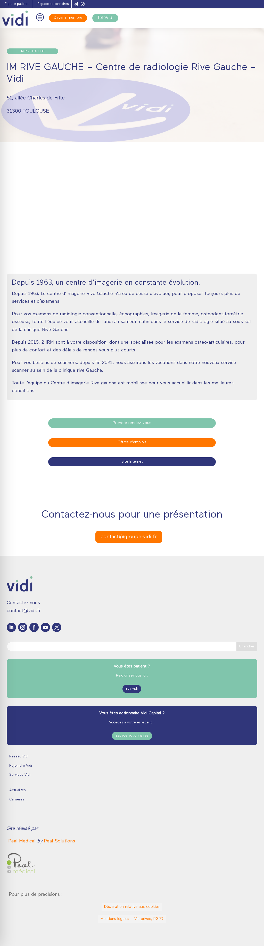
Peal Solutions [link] (59, 841)
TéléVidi (105, 17)
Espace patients (17, 4)
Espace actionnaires (53, 4)
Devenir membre (68, 18)
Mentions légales (115, 919)
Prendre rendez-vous (132, 423)
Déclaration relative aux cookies (132, 907)
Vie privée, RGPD (148, 919)
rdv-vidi (132, 689)
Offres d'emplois (132, 442)
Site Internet (132, 462)
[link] (22, 841)
